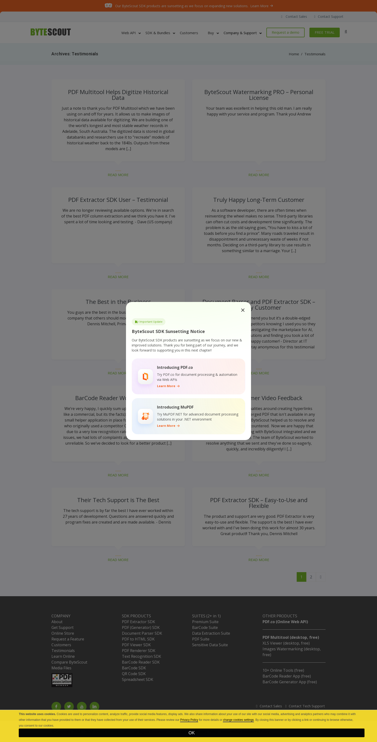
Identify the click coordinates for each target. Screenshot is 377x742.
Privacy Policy (189, 720)
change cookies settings (238, 720)
